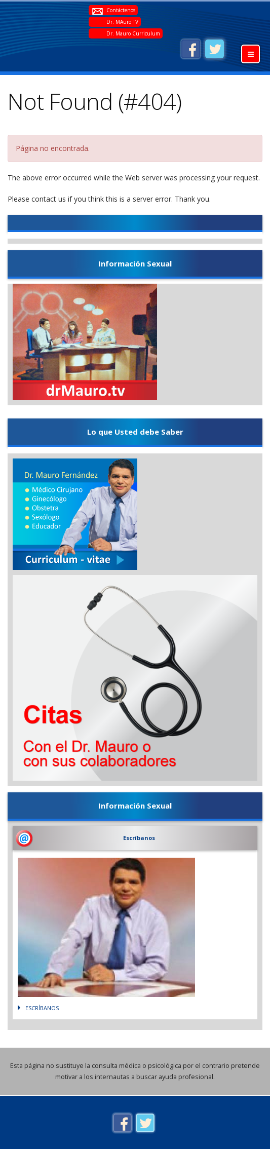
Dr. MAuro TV (122, 21)
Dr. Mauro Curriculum (133, 33)
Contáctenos (120, 10)
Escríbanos (139, 837)
